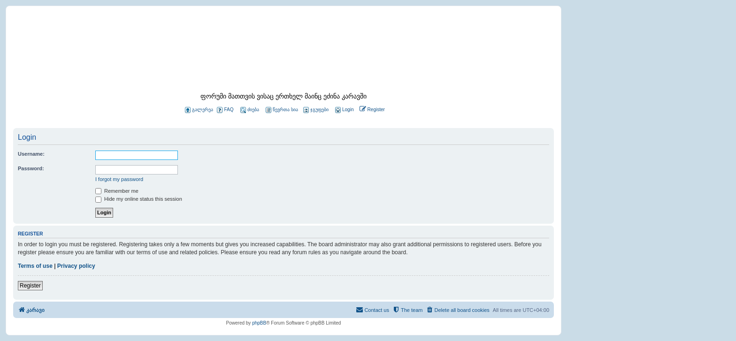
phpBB (259, 323)
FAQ (225, 110)
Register (30, 285)
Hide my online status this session (138, 199)
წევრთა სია (282, 110)
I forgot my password (119, 179)
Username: (31, 154)
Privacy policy (76, 266)
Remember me (116, 191)
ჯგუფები (316, 110)
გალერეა (199, 110)
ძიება (249, 110)
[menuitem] (343, 110)
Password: (31, 168)
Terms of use (35, 266)
